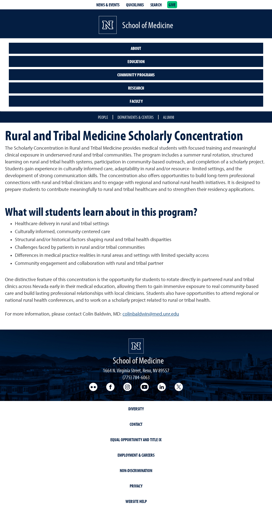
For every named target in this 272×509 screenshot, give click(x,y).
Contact (136, 424)
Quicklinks (135, 4)
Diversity (136, 408)
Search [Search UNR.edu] (156, 4)
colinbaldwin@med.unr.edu (150, 314)
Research (136, 88)
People (103, 117)
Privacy (136, 486)
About (136, 48)
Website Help (136, 501)
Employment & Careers (136, 455)
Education (136, 61)
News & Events (107, 4)
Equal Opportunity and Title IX (136, 439)
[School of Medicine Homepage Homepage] (136, 346)
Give (172, 4)
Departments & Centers (136, 117)
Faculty (136, 101)
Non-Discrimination (136, 470)
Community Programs (136, 74)
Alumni (168, 117)
